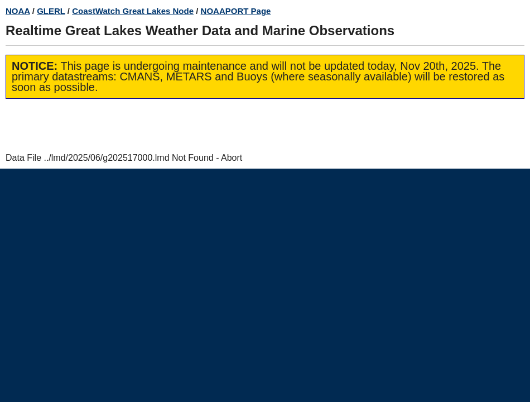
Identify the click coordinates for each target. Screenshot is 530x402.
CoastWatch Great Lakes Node (133, 11)
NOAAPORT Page (236, 11)
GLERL (51, 11)
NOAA (18, 11)
